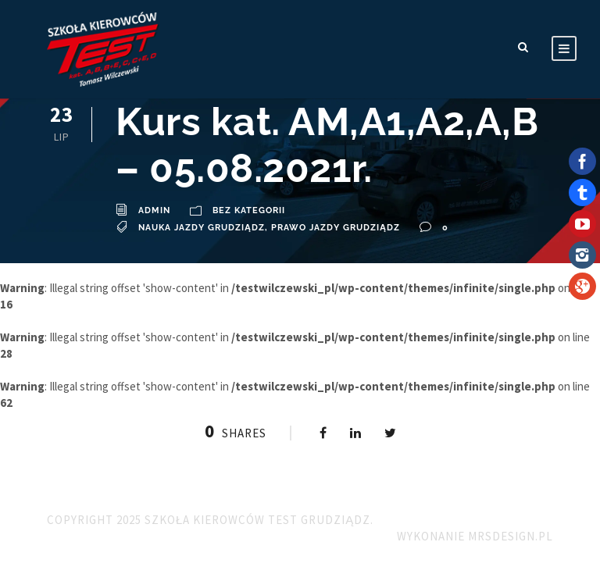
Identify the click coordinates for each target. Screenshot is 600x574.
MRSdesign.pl (510, 536)
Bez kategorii (248, 210)
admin (154, 210)
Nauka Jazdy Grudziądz (201, 228)
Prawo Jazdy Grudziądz (335, 228)
